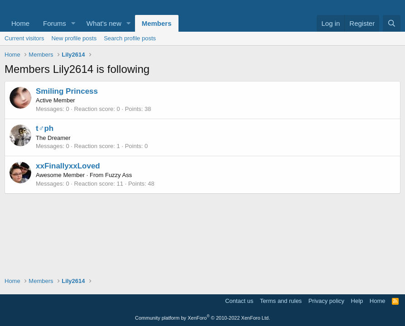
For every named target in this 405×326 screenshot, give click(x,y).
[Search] (391, 23)
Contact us (239, 300)
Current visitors (24, 38)
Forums (54, 23)
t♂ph (44, 128)
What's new (104, 23)
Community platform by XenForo (202, 318)
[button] (73, 23)
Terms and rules (281, 300)
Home (20, 23)
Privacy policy (326, 300)
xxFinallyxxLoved (68, 166)
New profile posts (73, 38)
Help (357, 300)
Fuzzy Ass (118, 175)
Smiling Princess (67, 91)
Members (157, 23)
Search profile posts (130, 38)
